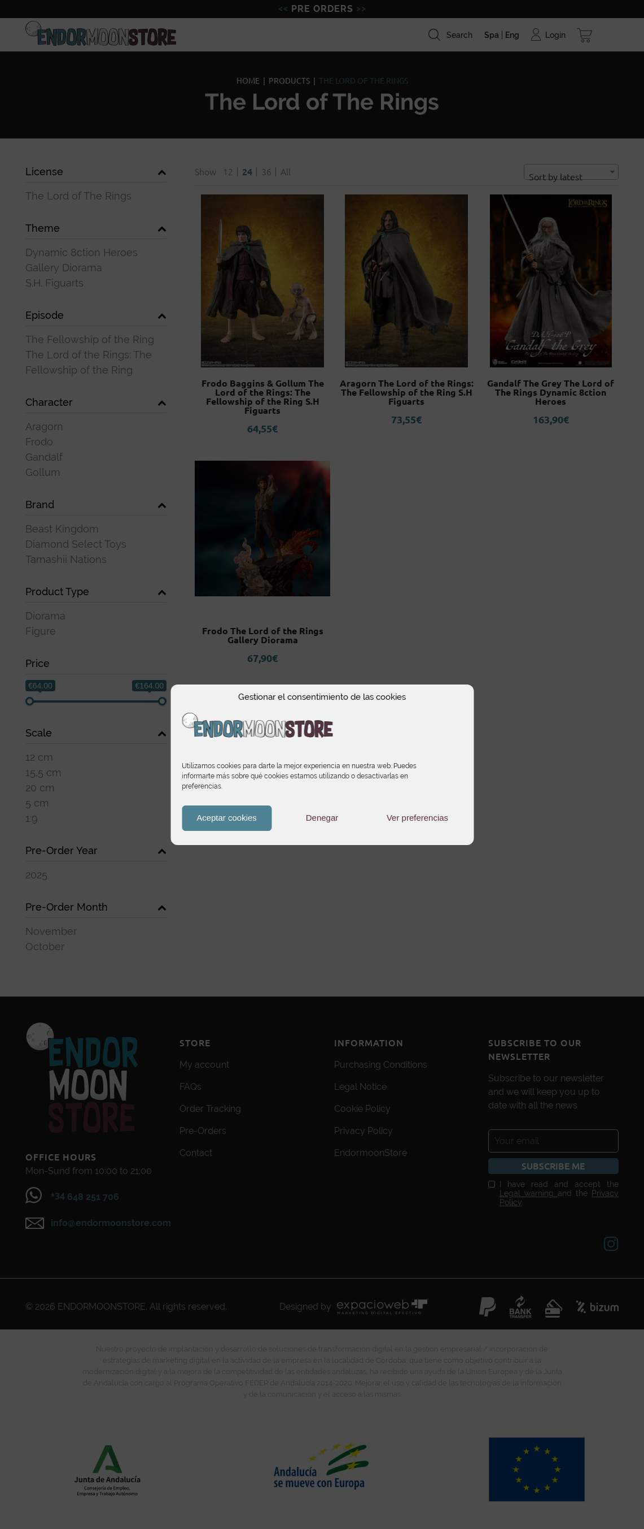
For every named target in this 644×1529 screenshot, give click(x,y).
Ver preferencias (417, 817)
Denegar (322, 817)
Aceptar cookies (226, 817)
